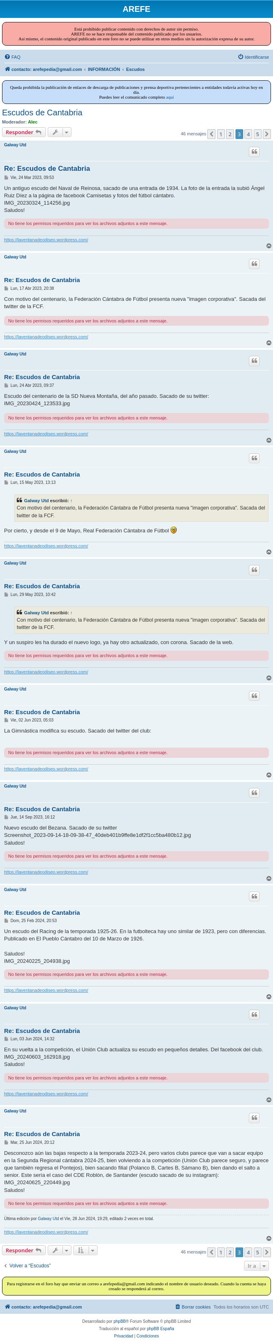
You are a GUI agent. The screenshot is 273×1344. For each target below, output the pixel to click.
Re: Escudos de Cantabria (47, 168)
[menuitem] (12, 57)
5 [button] (257, 134)
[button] (211, 134)
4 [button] (248, 134)
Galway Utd (15, 145)
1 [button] (221, 134)
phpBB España (160, 1328)
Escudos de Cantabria (42, 112)
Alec (33, 121)
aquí (170, 97)
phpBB (119, 1321)
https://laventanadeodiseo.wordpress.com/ (46, 239)
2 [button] (230, 134)
